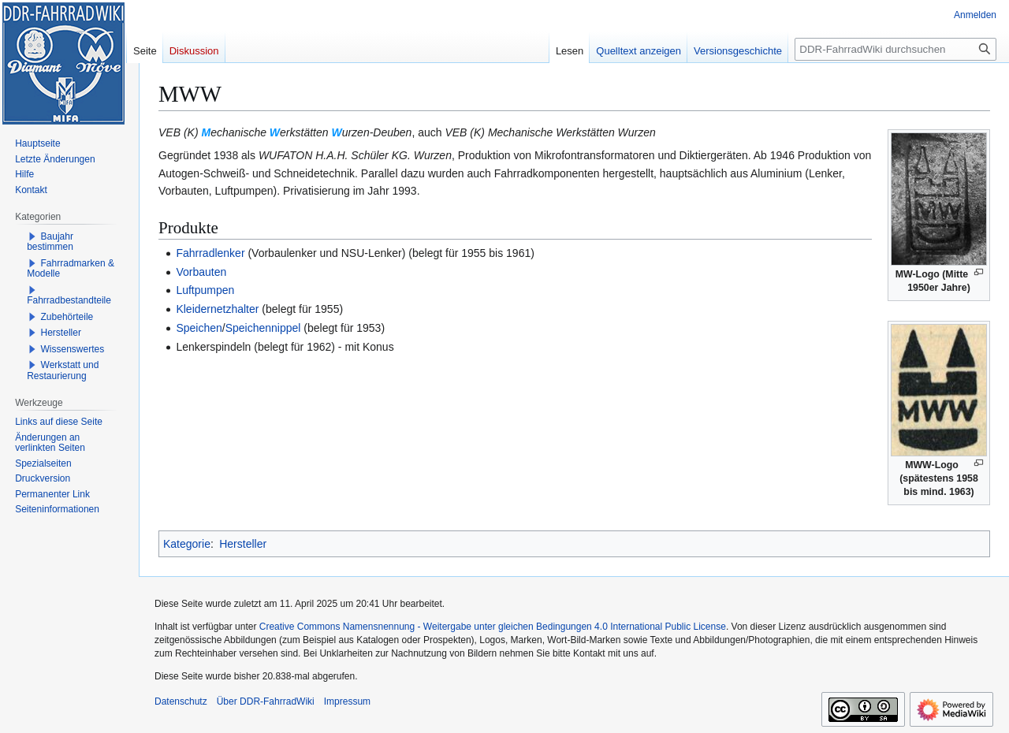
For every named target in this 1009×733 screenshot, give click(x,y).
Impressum (347, 701)
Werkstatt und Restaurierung (63, 370)
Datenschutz (181, 701)
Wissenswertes (73, 349)
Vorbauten (201, 272)
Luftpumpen (205, 290)
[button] (32, 236)
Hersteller (242, 544)
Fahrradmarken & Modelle (70, 269)
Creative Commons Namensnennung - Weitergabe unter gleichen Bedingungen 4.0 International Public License (492, 626)
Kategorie (186, 544)
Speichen (199, 328)
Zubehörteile (67, 316)
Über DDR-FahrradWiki (266, 701)
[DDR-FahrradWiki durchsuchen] (895, 49)
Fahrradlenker (210, 253)
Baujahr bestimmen (50, 242)
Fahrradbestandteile (69, 300)
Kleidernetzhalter (217, 309)
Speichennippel (263, 328)
